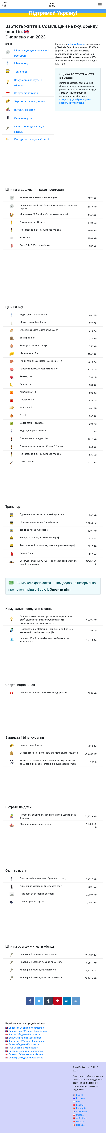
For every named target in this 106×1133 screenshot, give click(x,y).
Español (78, 1105)
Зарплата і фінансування (29, 101)
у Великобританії (76, 44)
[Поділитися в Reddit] (76, 1001)
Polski (77, 1101)
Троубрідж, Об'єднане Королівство (27, 1041)
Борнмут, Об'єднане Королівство (26, 1054)
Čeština (78, 1115)
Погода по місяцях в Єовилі (31, 139)
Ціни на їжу (21, 63)
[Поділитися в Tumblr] (48, 1001)
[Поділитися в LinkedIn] (67, 1001)
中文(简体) (80, 1118)
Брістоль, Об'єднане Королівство (26, 1051)
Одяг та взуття (23, 118)
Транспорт (20, 71)
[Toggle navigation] (100, 4)
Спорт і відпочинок (26, 93)
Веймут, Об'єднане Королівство (25, 1037)
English (78, 1095)
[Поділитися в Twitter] (39, 1001)
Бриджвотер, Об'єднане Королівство (28, 1031)
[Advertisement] (53, 167)
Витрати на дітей (24, 109)
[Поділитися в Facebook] (30, 1001)
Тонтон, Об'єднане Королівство (25, 1034)
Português (79, 1108)
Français (78, 1125)
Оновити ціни (60, 589)
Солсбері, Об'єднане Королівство (26, 1057)
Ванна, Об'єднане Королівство (24, 1044)
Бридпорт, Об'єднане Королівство (26, 1027)
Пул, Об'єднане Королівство (23, 1047)
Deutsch (78, 1121)
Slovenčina (80, 1111)
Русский (79, 1098)
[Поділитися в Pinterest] (57, 1001)
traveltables (51, 4)
